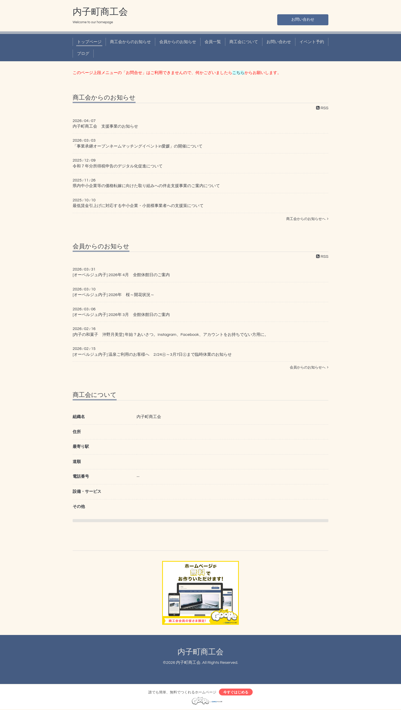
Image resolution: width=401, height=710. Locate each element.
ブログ (83, 54)
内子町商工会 (100, 12)
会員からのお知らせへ (309, 367)
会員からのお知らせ (177, 42)
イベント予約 (311, 42)
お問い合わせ (303, 19)
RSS (322, 108)
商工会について (243, 42)
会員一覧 (213, 42)
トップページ (89, 42)
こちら (238, 73)
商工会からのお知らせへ (307, 219)
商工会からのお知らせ (130, 42)
